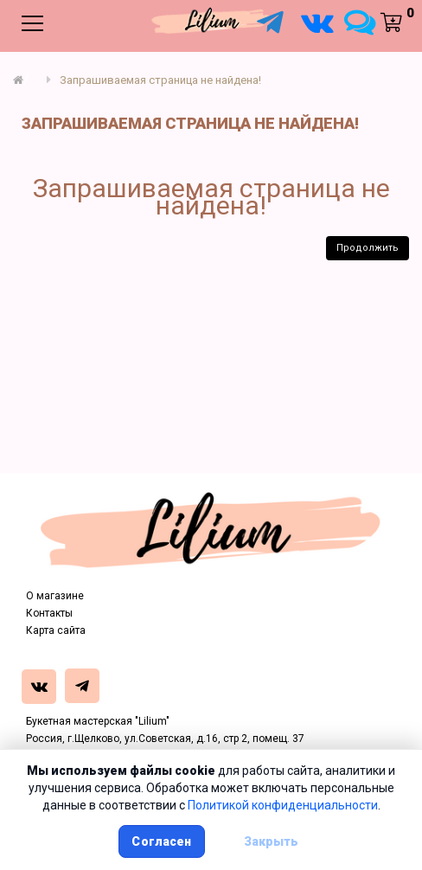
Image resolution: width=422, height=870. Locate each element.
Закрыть (271, 841)
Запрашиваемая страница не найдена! (160, 80)
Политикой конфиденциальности (283, 805)
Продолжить (367, 247)
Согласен (161, 841)
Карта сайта (56, 630)
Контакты (49, 613)
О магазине (55, 596)
